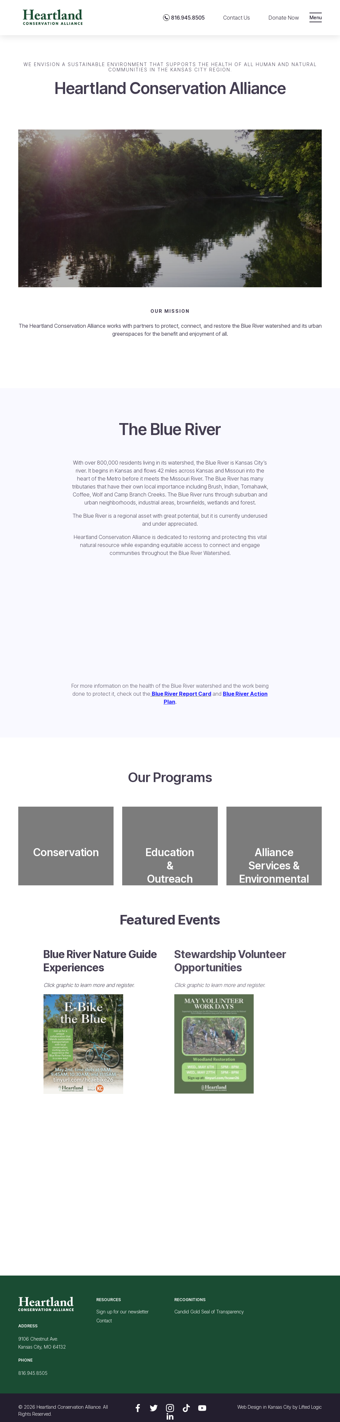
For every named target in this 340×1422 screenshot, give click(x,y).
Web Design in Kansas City (264, 1407)
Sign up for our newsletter (122, 1311)
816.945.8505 (32, 1373)
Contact (104, 1320)
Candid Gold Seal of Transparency (209, 1311)
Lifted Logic (310, 1407)
